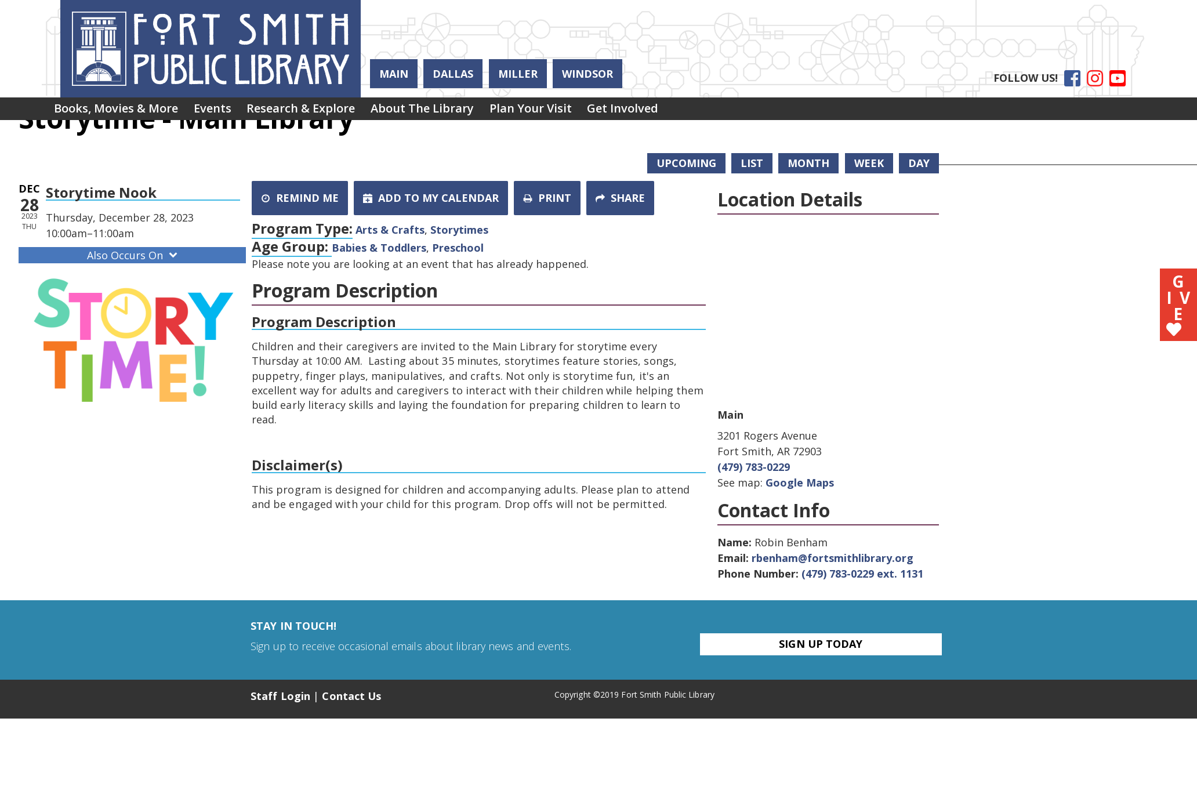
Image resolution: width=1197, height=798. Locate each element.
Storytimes (459, 230)
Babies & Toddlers (379, 248)
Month (808, 163)
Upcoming (686, 163)
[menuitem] (120, 111)
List (752, 163)
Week (869, 163)
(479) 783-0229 (753, 467)
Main (393, 74)
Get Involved (665, 111)
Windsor (587, 74)
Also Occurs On (133, 255)
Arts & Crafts (390, 230)
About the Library (449, 111)
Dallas (453, 74)
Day (919, 163)
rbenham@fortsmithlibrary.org (832, 558)
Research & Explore (320, 111)
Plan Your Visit (565, 111)
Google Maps (800, 482)
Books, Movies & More (120, 111)
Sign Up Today (820, 644)
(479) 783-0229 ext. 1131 (862, 574)
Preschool (458, 248)
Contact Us (351, 696)
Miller (518, 74)
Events (224, 111)
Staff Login (280, 696)
